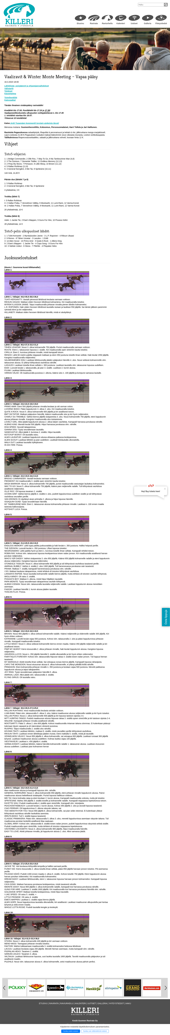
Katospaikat (10, 100)
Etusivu (80, 23)
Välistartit (8, 88)
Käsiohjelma (10, 93)
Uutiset (134, 23)
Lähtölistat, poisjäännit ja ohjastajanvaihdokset (26, 86)
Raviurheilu (107, 23)
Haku (128, 1003)
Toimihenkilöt (10, 97)
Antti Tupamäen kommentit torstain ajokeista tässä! (34, 123)
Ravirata (94, 23)
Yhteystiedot (161, 23)
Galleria (147, 23)
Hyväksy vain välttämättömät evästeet (95, 1031)
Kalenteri (121, 23)
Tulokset (8, 91)
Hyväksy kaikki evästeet (70, 1031)
